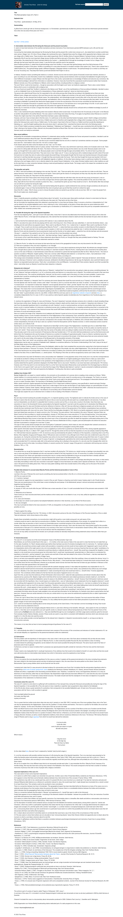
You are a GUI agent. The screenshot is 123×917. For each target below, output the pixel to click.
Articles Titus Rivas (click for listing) (35, 3)
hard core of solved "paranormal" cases (35, 669)
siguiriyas (36, 717)
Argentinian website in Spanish (81, 293)
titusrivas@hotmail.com (27, 907)
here (98, 293)
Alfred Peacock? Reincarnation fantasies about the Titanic (42, 854)
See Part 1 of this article (21, 42)
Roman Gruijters (19, 375)
